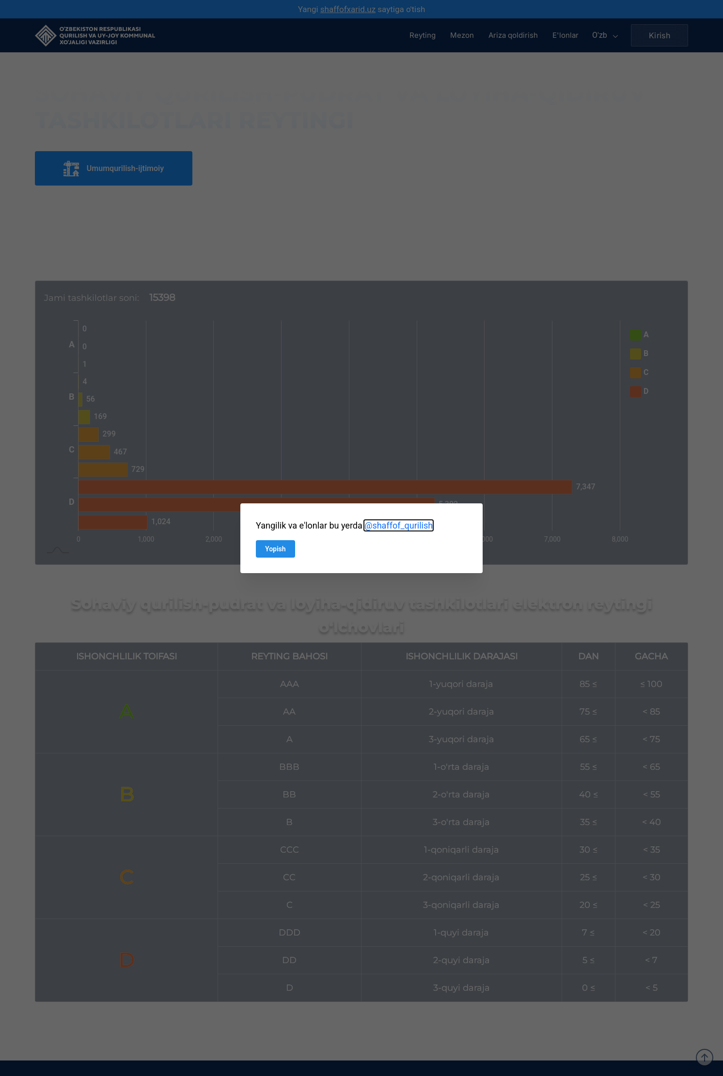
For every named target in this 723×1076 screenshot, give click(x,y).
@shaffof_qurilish (398, 525)
